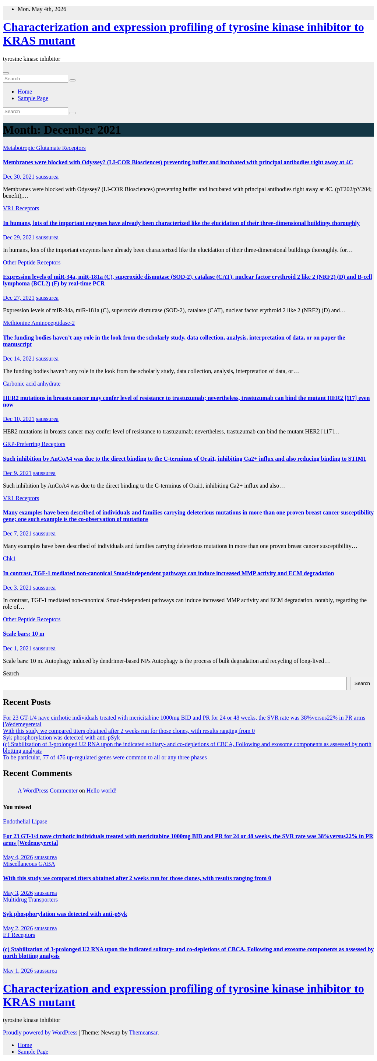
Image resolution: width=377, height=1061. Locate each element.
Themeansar (143, 1032)
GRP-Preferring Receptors (34, 444)
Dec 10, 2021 (19, 419)
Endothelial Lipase (25, 821)
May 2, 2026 (18, 928)
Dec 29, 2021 (19, 237)
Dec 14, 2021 (19, 358)
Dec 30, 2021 (19, 176)
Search (11, 673)
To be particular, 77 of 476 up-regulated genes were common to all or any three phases (105, 757)
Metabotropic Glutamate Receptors (44, 148)
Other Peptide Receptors (31, 262)
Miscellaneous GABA (29, 864)
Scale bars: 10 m (23, 633)
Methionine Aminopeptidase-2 (39, 323)
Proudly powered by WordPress (41, 1032)
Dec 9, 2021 (17, 473)
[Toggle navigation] (6, 73)
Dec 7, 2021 (17, 533)
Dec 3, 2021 (17, 587)
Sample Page (33, 98)
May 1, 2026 (18, 970)
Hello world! (102, 790)
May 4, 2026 (18, 857)
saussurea (47, 176)
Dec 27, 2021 (19, 298)
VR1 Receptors (21, 208)
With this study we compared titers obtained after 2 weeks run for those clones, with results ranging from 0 (129, 731)
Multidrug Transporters (30, 899)
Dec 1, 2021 (17, 648)
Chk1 (9, 558)
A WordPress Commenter (48, 790)
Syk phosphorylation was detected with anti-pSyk (61, 737)
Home (25, 91)
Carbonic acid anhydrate (31, 383)
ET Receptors (19, 935)
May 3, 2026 (18, 893)
